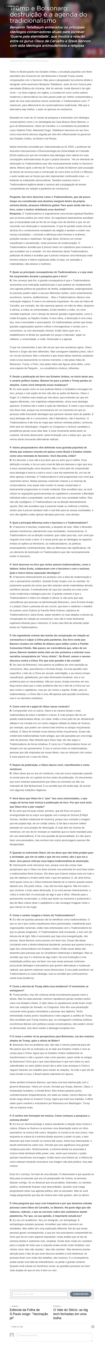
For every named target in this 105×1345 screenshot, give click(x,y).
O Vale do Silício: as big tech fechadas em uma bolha (71, 1301)
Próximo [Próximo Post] (58, 1294)
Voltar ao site (12, 6)
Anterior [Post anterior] (14, 1294)
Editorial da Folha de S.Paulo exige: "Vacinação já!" (29, 1301)
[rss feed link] (94, 1314)
